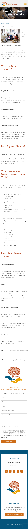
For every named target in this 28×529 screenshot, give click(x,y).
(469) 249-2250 (14, 387)
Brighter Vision (18, 524)
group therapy (5, 23)
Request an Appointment (14, 514)
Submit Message (8, 441)
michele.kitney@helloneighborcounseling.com (14, 389)
